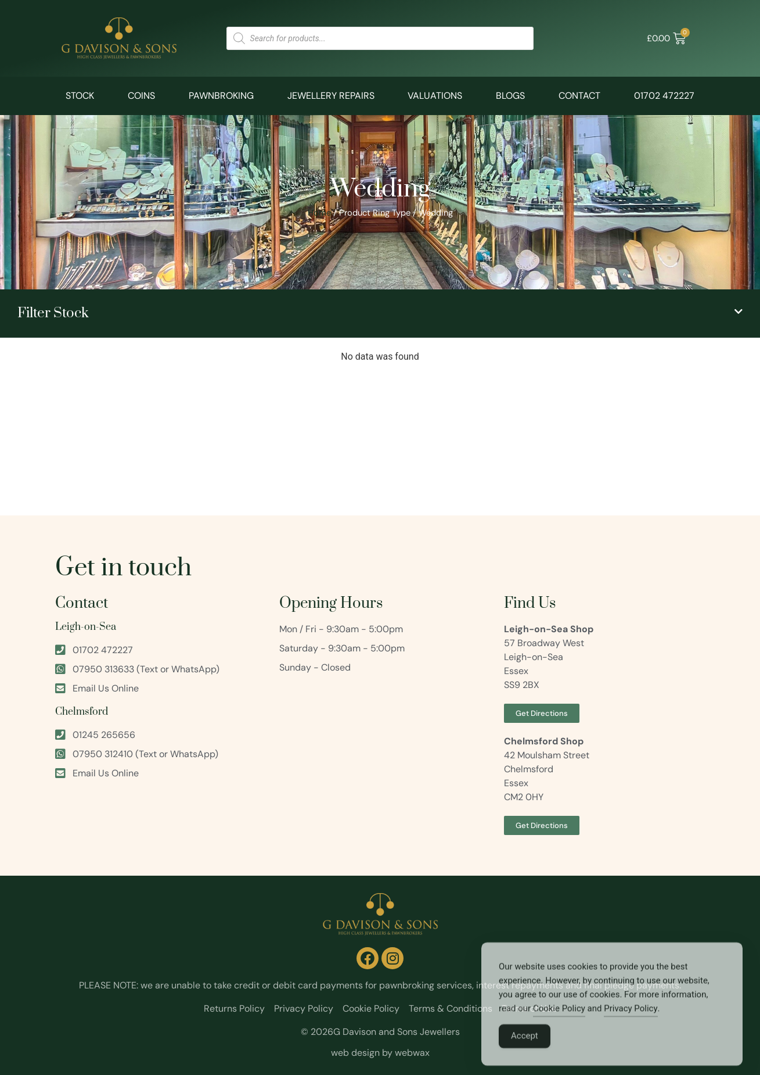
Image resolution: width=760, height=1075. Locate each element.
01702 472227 (664, 95)
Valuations (435, 95)
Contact (579, 95)
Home (319, 212)
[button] (380, 313)
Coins (141, 95)
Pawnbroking (221, 95)
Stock (80, 95)
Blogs (510, 95)
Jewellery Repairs (330, 95)
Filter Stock (53, 313)
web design (355, 1053)
